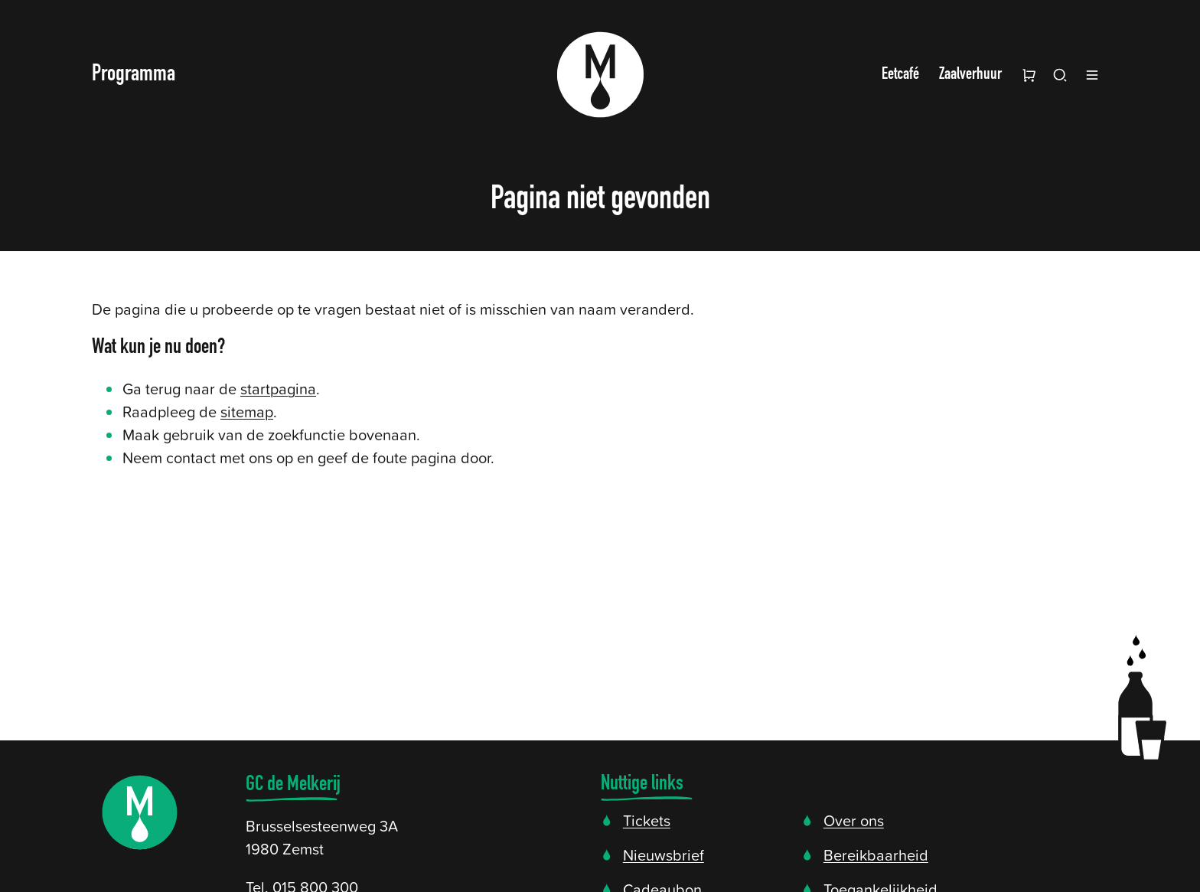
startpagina (278, 388)
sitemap (246, 411)
